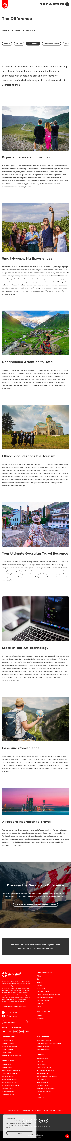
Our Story (19, 44)
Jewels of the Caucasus (9, 1046)
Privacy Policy (26, 1110)
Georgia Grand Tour (8, 1043)
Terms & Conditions (13, 1110)
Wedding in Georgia (43, 1046)
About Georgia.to (16, 30)
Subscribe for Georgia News (46, 1088)
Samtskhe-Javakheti (43, 1000)
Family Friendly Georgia (9, 1079)
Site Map (60, 1110)
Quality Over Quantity (51, 44)
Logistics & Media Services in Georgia (49, 1043)
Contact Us (40, 1098)
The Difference (33, 44)
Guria (38, 979)
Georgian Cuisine (7, 1067)
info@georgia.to (9, 1016)
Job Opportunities (42, 1085)
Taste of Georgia (7, 1049)
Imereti (39, 982)
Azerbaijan (40, 1018)
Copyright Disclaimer (50, 1110)
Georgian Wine (6, 1064)
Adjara (39, 976)
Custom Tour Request (44, 1091)
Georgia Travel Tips (8, 1095)
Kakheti (39, 985)
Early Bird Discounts (43, 1082)
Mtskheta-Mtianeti (43, 991)
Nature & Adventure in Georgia (11, 1070)
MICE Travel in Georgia (44, 1040)
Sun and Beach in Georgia (10, 1082)
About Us (7, 44)
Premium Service (42, 1073)
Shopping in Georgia (8, 1091)
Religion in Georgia (7, 1088)
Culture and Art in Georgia (10, 1073)
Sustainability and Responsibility (47, 1076)
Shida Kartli (40, 1003)
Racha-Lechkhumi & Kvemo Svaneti (48, 994)
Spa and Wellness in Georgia (10, 1085)
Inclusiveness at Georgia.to (45, 1070)
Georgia (4, 30)
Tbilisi (39, 1006)
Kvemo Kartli (41, 988)
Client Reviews (41, 1079)
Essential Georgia (7, 1040)
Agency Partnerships (43, 1049)
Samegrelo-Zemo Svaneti (45, 997)
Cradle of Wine (6, 1052)
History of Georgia (7, 1076)
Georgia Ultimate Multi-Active (11, 1055)
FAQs (38, 1095)
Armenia (39, 1015)
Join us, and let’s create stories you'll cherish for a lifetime (35, 905)
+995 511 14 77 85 (10, 1012)
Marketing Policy (36, 1110)
